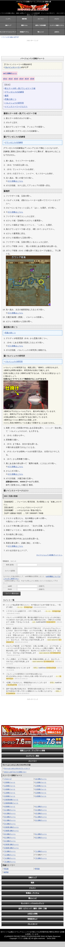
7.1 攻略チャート (41, 851)
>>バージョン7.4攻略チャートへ (49, 555)
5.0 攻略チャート (10, 817)
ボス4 (21, 79)
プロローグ (8, 779)
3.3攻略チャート (9, 796)
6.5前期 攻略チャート (11, 844)
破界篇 (6, 872)
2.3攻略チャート (40, 786)
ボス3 (16, 79)
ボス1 (5, 79)
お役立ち (56, 32)
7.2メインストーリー (12, 67)
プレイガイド (32, 924)
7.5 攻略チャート (41, 858)
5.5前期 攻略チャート (11, 827)
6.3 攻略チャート (41, 837)
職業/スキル (24, 25)
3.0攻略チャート (40, 789)
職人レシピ (41, 32)
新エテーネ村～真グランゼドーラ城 (20, 88)
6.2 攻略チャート (10, 837)
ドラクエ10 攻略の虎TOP (10, 37)
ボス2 (10, 79)
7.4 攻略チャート (10, 858)
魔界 (7, 96)
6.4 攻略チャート (10, 841)
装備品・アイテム (32, 893)
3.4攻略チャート (40, 796)
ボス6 (32, 79)
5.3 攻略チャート (41, 820)
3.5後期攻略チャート (11, 803)
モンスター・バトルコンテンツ (32, 903)
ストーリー (41, 19)
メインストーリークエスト (16, 106)
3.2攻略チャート (40, 793)
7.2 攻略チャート (10, 855)
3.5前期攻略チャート (11, 799)
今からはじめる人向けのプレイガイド (17, 768)
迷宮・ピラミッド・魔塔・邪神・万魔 (32, 908)
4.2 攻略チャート (10, 810)
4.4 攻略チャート (10, 813)
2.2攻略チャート (9, 786)
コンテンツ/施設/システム (57, 25)
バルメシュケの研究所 (14, 103)
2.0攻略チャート (9, 782)
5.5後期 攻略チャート (11, 831)
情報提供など (32, 919)
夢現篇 (37, 869)
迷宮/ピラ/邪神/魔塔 (40, 25)
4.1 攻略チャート (41, 806)
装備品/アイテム (24, 32)
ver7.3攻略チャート (10, 73)
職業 (32, 883)
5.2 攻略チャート (10, 820)
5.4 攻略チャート (10, 824)
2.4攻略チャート (9, 789)
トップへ (8, 19)
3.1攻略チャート (9, 793)
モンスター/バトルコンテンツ (8, 32)
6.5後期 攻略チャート (11, 848)
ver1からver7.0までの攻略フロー (15, 772)
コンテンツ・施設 (32, 756)
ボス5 (27, 79)
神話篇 (6, 869)
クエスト (56, 19)
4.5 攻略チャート (41, 813)
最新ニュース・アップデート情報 (32, 750)
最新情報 (24, 19)
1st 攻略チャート (41, 779)
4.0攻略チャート (9, 806)
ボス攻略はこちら (15, 181)
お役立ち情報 (32, 914)
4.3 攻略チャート (41, 810)
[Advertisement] (33, 48)
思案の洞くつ (10, 99)
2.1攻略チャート (40, 782)
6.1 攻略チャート (41, 834)
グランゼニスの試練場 (14, 92)
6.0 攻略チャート (10, 834)
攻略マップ (8, 25)
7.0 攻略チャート (10, 851)
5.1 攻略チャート (41, 817)
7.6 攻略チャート (10, 862)
